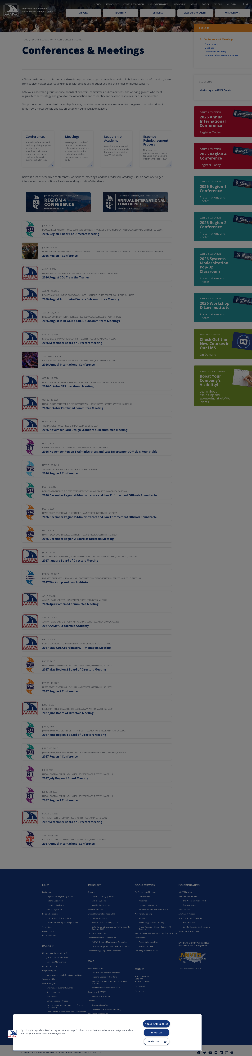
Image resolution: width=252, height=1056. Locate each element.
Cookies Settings (156, 1041)
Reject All (156, 1032)
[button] (12, 1034)
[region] (107, 1032)
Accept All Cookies (156, 1023)
